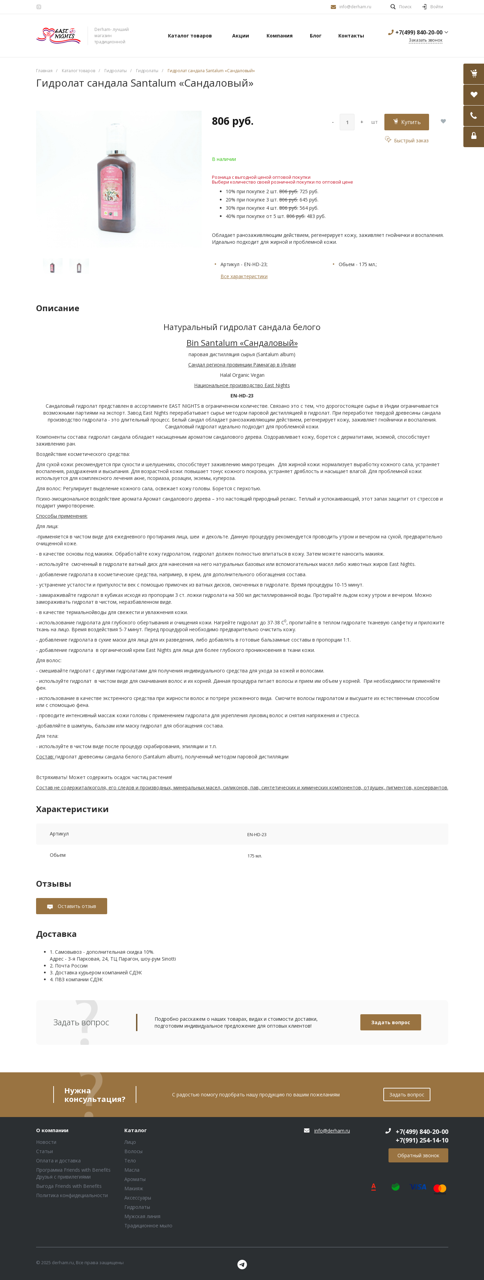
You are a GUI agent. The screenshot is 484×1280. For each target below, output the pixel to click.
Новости (46, 1142)
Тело (130, 1160)
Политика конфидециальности (72, 1195)
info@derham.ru (355, 7)
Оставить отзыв (76, 906)
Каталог (135, 1130)
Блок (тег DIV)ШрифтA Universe (58, 36)
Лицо (130, 1142)
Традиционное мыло (148, 1225)
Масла (131, 1170)
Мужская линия (142, 1216)
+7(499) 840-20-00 (418, 32)
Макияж (133, 1188)
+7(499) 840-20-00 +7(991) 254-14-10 (422, 1136)
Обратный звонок (418, 1155)
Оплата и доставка (58, 1160)
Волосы (133, 1151)
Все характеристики (244, 276)
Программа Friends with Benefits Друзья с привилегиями (73, 1173)
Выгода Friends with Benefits (69, 1186)
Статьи (44, 1151)
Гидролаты (137, 1207)
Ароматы (135, 1179)
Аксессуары (137, 1197)
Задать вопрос (390, 1022)
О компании (52, 1130)
